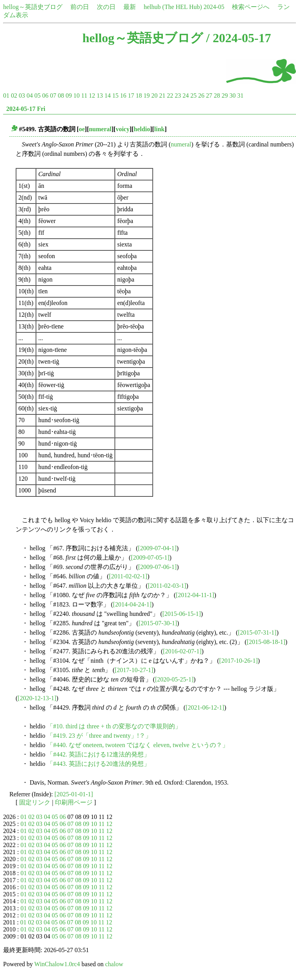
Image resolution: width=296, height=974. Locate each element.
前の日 (79, 7)
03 (22, 95)
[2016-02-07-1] (182, 651)
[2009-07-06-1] (157, 567)
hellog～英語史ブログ (32, 7)
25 (193, 95)
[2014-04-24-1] (132, 604)
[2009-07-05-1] (150, 557)
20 (154, 95)
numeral (100, 129)
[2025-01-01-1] (74, 794)
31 (240, 95)
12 (92, 95)
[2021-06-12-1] (204, 707)
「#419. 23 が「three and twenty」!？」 (99, 735)
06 (45, 95)
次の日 (106, 7)
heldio (142, 129)
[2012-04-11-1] (195, 595)
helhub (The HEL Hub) (173, 7)
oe (82, 129)
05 (37, 95)
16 (123, 95)
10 (76, 95)
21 (162, 95)
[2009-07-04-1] (157, 548)
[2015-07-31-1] (257, 632)
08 (61, 95)
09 (69, 95)
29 (224, 95)
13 (99, 95)
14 (107, 95)
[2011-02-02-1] (128, 576)
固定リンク (34, 802)
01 (6, 95)
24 (185, 95)
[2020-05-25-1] (174, 679)
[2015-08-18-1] (266, 642)
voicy (123, 129)
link (159, 129)
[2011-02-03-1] (167, 585)
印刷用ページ (74, 802)
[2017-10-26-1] (238, 660)
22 (170, 95)
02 (14, 95)
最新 (129, 7)
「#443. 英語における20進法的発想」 (98, 763)
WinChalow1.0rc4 (57, 964)
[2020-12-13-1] (37, 698)
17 (131, 95)
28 (217, 95)
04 (30, 95)
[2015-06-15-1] (181, 613)
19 (146, 95)
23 (178, 95)
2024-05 (213, 7)
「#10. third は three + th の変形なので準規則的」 (114, 726)
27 (209, 95)
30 (232, 95)
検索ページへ (250, 7)
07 (53, 95)
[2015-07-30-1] (158, 623)
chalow (114, 964)
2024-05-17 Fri (25, 108)
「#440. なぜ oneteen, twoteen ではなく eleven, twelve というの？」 (137, 745)
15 (115, 95)
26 (201, 95)
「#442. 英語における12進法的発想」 (98, 754)
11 (84, 95)
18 (139, 95)
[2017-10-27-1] (134, 670)
